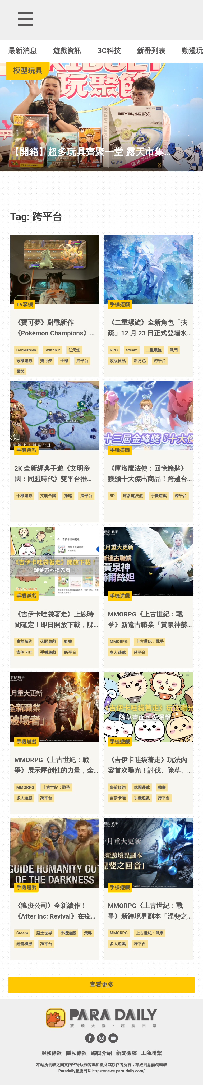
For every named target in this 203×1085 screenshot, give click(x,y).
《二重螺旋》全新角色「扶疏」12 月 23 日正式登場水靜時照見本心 (147, 329)
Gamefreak (26, 350)
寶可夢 (46, 360)
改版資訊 (118, 360)
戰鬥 (174, 350)
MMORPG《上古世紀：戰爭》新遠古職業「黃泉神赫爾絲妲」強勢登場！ (147, 620)
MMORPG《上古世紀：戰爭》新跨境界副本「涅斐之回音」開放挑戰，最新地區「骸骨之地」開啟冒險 (147, 912)
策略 (68, 495)
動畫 (68, 641)
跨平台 (82, 360)
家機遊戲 (24, 360)
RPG (114, 350)
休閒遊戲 (48, 641)
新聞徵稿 (126, 1053)
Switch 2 (52, 350)
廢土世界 (44, 933)
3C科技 (109, 51)
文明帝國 (48, 495)
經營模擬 (24, 944)
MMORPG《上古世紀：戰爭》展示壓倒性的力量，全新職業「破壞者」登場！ (54, 766)
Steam (131, 350)
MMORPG (119, 641)
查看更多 (101, 984)
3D (112, 495)
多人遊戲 (118, 652)
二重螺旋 (154, 350)
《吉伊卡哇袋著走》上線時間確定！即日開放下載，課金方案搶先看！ (54, 620)
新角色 (140, 360)
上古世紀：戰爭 (150, 641)
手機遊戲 (24, 495)
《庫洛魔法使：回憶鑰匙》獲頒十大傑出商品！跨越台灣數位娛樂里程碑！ (147, 474)
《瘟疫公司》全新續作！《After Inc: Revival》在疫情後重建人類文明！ (55, 912)
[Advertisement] (101, 187)
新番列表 (151, 51)
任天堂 (74, 350)
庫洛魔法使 (133, 495)
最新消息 (22, 51)
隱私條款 (76, 1053)
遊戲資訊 (67, 51)
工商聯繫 (151, 1053)
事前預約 (24, 641)
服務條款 (51, 1053)
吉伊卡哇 (24, 652)
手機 (64, 360)
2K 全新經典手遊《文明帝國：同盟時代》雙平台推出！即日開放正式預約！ (52, 474)
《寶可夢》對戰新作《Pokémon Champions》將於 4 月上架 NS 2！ (55, 329)
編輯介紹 (101, 1053)
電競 (20, 371)
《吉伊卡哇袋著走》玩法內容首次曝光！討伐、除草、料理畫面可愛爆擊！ (147, 766)
